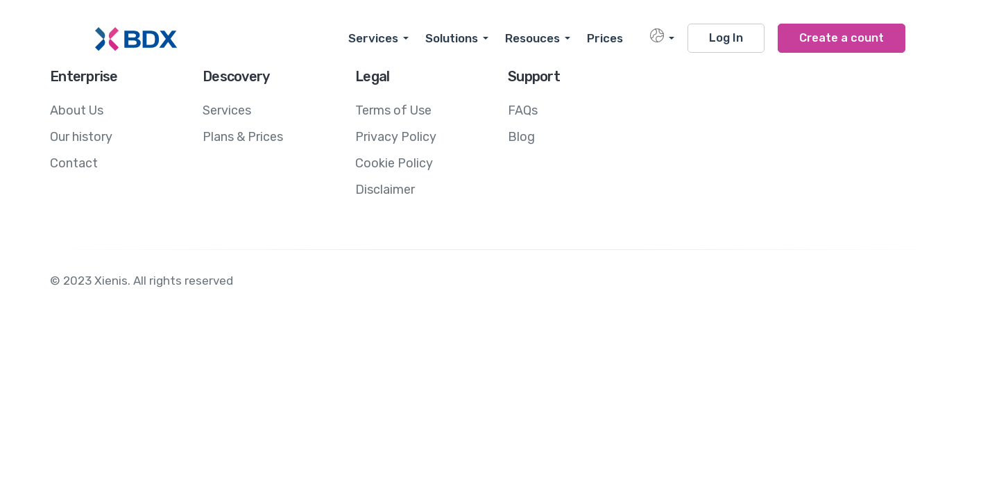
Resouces (532, 38)
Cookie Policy (394, 163)
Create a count (841, 37)
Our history (81, 136)
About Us (76, 110)
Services (373, 38)
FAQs (523, 110)
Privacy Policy (395, 136)
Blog (521, 136)
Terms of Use (393, 110)
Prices (605, 38)
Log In (726, 37)
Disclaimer (385, 189)
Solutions (451, 38)
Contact (74, 163)
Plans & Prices (243, 136)
